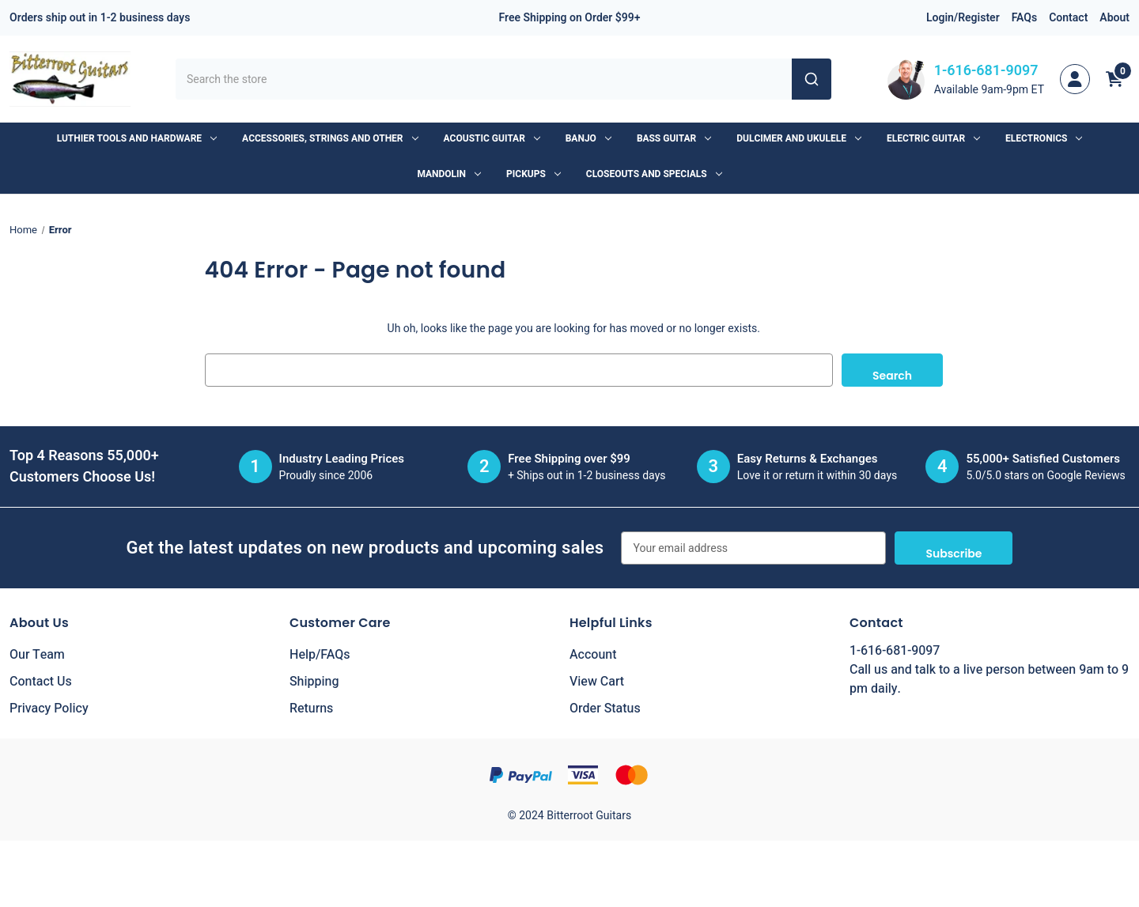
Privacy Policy (49, 708)
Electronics (1043, 138)
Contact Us (40, 681)
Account (593, 654)
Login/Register (963, 17)
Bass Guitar (674, 138)
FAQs (1025, 17)
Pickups (533, 174)
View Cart (597, 681)
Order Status (605, 708)
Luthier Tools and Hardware (137, 138)
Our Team (37, 654)
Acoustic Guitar (492, 138)
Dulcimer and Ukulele (798, 138)
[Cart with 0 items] (1114, 79)
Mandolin (449, 174)
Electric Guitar (933, 138)
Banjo (588, 138)
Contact (1068, 17)
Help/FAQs (319, 654)
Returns (311, 708)
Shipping (314, 681)
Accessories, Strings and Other (330, 138)
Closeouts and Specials (654, 174)
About (1114, 17)
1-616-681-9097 (986, 70)
